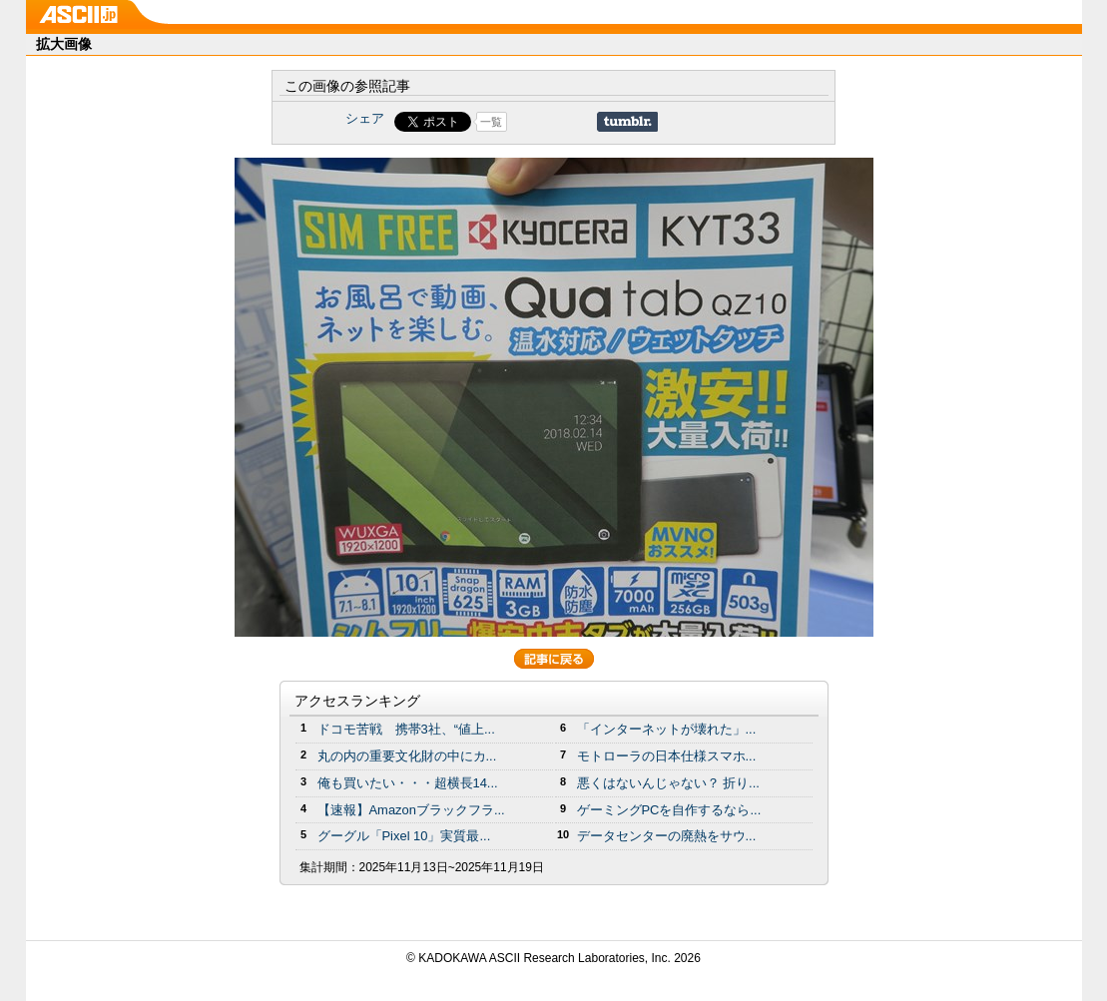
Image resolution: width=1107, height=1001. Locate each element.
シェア (364, 118)
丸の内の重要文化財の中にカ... (407, 756)
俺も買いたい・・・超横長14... (407, 782)
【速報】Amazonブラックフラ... (411, 809)
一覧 (491, 122)
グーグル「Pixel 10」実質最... (404, 835)
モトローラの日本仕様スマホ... (667, 756)
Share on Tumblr (627, 122)
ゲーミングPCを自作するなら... (669, 809)
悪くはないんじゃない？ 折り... (668, 782)
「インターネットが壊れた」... (667, 729)
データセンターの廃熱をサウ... (667, 835)
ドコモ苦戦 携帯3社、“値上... (406, 729)
